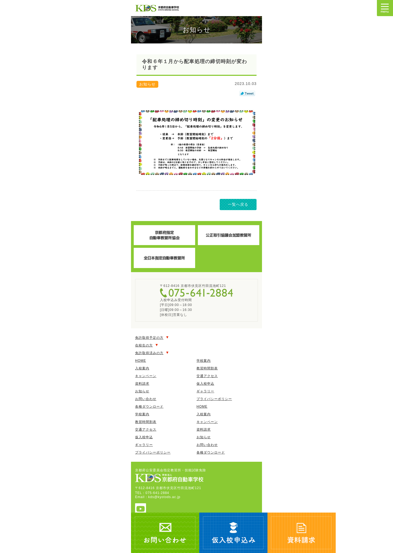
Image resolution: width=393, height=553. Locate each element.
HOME (140, 361)
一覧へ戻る (238, 204)
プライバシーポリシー (214, 399)
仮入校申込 (205, 384)
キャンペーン (145, 376)
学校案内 (203, 361)
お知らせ (142, 391)
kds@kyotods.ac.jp (164, 497)
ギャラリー (205, 391)
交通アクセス (207, 376)
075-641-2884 (196, 293)
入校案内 (142, 368)
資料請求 (142, 384)
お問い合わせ (145, 399)
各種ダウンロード (149, 406)
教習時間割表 (207, 368)
